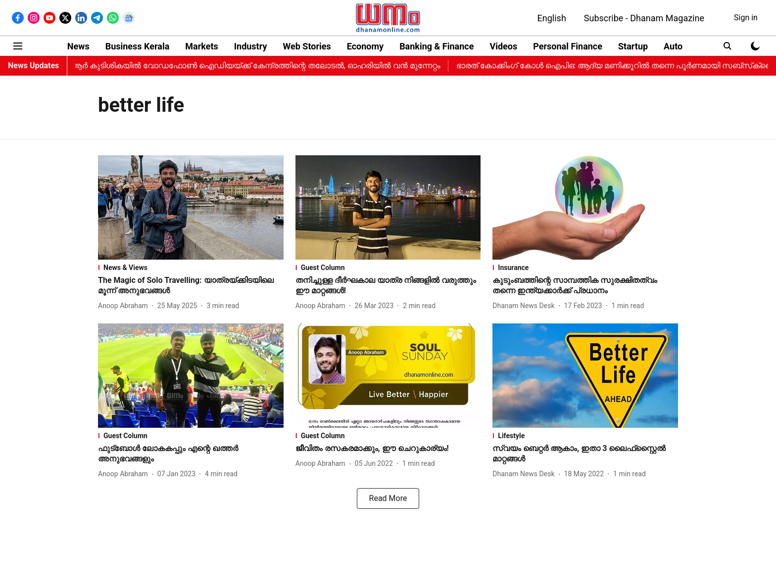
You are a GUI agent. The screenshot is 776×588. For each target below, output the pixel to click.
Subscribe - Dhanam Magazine (644, 18)
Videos (503, 46)
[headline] (191, 285)
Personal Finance (567, 46)
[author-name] (125, 306)
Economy (365, 46)
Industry (250, 46)
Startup (633, 46)
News (78, 46)
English (551, 18)
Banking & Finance (436, 46)
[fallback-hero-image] (191, 207)
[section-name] (191, 267)
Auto (673, 46)
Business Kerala (137, 46)
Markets (201, 46)
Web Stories (307, 46)
